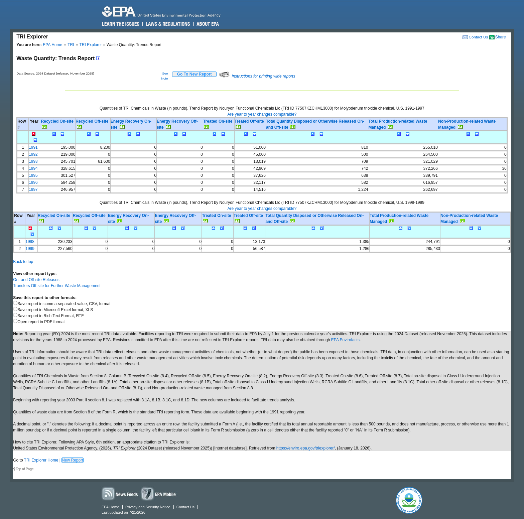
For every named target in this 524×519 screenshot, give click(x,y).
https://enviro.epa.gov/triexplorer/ (305, 448)
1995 (33, 175)
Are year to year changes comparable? (262, 114)
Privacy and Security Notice (147, 507)
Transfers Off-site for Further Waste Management (57, 285)
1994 (33, 168)
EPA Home (52, 44)
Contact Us (478, 37)
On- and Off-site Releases (36, 279)
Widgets (158, 493)
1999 (29, 248)
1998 (29, 241)
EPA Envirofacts (345, 340)
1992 (33, 154)
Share (500, 37)
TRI (71, 44)
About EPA (207, 24)
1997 (33, 189)
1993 (33, 161)
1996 (33, 182)
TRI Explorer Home (41, 460)
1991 (33, 147)
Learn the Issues (121, 24)
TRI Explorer (91, 44)
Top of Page (24, 469)
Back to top (23, 261)
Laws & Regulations (167, 24)
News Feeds (120, 493)
